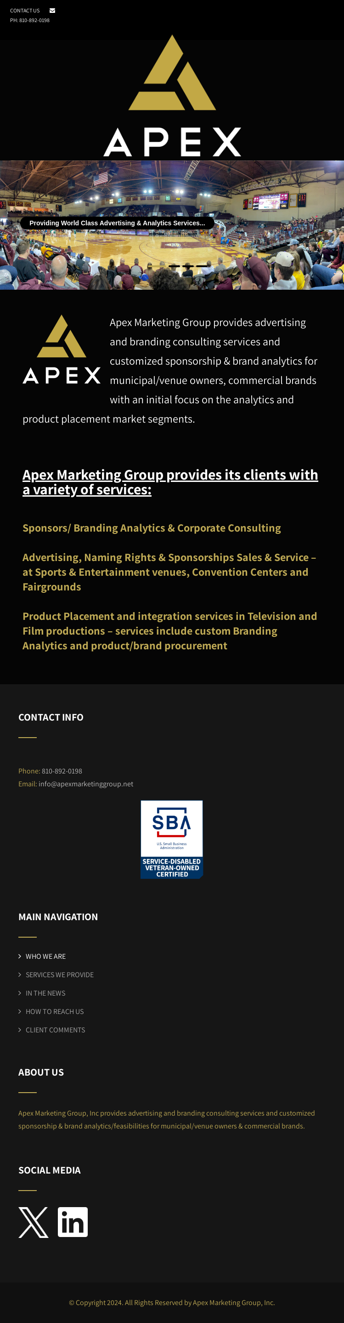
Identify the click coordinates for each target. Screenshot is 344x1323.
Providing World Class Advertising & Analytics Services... (117, 223)
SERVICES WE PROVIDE (60, 974)
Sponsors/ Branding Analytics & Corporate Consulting (152, 527)
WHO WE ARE (46, 956)
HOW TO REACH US (55, 1011)
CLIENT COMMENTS (55, 1030)
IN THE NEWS (45, 993)
